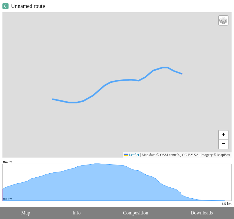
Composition (135, 212)
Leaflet (131, 155)
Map (25, 212)
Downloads (202, 212)
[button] (223, 20)
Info (77, 212)
